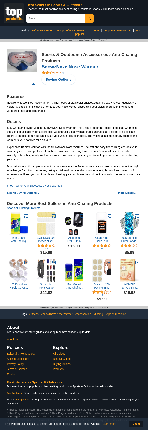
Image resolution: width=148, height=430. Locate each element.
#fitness (34, 314)
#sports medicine (116, 314)
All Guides (59, 353)
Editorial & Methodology (21, 353)
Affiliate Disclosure (18, 358)
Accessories (95, 54)
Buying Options (58, 79)
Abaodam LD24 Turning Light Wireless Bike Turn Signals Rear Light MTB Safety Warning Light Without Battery (74, 239)
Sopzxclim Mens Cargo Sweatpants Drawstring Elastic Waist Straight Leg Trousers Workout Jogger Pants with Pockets (46, 286)
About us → (14, 339)
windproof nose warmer (71, 30)
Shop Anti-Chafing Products (23, 208)
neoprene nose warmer (117, 30)
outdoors (94, 30)
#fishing (98, 314)
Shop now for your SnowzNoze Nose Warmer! (34, 185)
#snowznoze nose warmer (57, 314)
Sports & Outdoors (61, 54)
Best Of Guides (62, 358)
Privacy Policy (15, 364)
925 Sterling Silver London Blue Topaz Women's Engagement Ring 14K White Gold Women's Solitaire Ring (129, 239)
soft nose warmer (42, 30)
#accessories (83, 314)
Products (58, 369)
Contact (11, 374)
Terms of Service (17, 369)
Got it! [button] (136, 423)
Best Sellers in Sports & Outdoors (54, 5)
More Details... (127, 192)
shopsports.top (22, 399)
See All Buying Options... (23, 192)
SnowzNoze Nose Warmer (70, 66)
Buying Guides (62, 364)
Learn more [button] (109, 423)
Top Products (14, 393)
